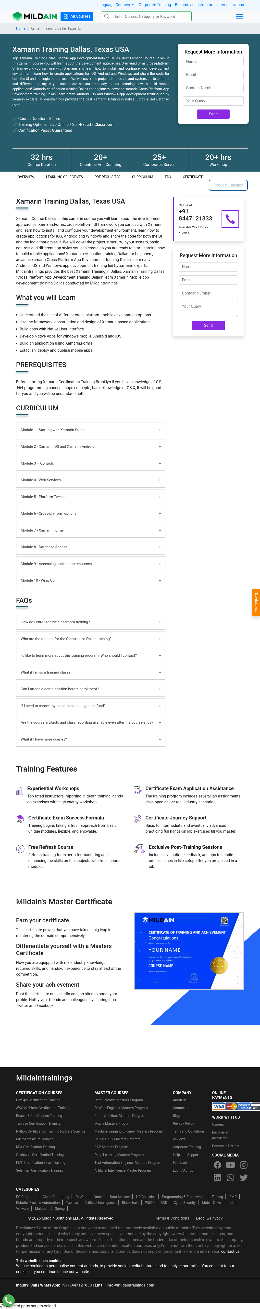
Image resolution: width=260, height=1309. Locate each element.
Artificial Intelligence (100, 1203)
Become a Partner (225, 1146)
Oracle (98, 1197)
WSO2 (149, 1203)
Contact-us (256, 602)
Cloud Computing (56, 1197)
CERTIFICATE (193, 177)
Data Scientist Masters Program (118, 1100)
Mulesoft (42, 1209)
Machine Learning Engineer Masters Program (128, 1131)
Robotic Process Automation (38, 1203)
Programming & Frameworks (184, 1197)
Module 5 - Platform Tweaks (44, 497)
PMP (233, 1197)
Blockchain (130, 1203)
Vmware (22, 1209)
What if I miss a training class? (46, 672)
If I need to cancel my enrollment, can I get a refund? (63, 706)
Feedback (180, 1163)
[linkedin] (217, 1177)
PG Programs (26, 1197)
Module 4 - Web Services (41, 480)
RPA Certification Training (35, 1147)
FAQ (168, 177)
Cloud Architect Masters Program (119, 1116)
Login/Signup (183, 1170)
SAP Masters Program (111, 1147)
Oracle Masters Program (113, 1123)
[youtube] (230, 1164)
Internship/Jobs (230, 4)
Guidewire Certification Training (40, 1155)
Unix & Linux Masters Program (117, 1139)
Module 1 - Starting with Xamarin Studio (53, 430)
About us (179, 1100)
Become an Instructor (193, 4)
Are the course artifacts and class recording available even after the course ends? (87, 722)
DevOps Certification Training (38, 1100)
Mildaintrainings (44, 1077)
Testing (217, 1197)
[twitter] (243, 1177)
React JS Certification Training (39, 1116)
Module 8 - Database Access (44, 547)
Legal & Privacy (209, 1218)
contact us (230, 1251)
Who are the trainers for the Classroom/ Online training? (66, 639)
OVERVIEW (26, 177)
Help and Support (186, 1155)
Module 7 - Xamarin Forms (42, 530)
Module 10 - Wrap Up (38, 580)
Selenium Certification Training (39, 1170)
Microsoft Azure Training (35, 1139)
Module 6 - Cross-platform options (49, 513)
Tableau (72, 1203)
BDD (164, 1203)
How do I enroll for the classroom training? (55, 622)
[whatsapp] (230, 1177)
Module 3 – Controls (37, 463)
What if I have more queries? (44, 739)
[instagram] (243, 1164)
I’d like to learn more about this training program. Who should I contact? (79, 655)
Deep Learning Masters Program (119, 1155)
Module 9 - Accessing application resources (56, 564)
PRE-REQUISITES (107, 177)
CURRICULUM (142, 177)
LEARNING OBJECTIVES (64, 177)
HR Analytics (146, 1197)
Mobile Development (217, 1203)
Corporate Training (155, 4)
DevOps (81, 1197)
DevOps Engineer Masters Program (121, 1108)
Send (213, 114)
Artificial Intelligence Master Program (122, 1170)
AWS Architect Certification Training (43, 1108)
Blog (176, 1116)
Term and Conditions (188, 1131)
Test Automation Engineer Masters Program (127, 1163)
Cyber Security (185, 1203)
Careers (218, 1124)
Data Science (120, 1197)
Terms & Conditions (172, 1218)
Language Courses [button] (114, 4)
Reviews (179, 1139)
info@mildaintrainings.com (130, 1285)
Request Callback (228, 185)
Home (20, 28)
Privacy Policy (183, 1123)
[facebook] (217, 1164)
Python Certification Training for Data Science (50, 1131)
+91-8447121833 (76, 1285)
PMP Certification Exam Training (40, 1163)
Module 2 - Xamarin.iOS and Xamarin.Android (58, 446)
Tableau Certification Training (38, 1123)
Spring (60, 1209)
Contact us (181, 1108)
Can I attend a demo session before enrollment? (60, 689)
